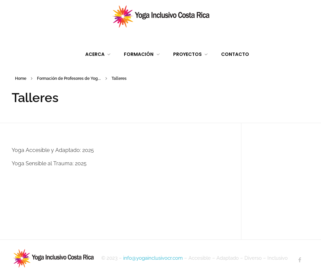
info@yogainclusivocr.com (153, 258)
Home (20, 78)
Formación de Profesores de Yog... (69, 78)
